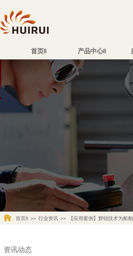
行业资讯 (48, 218)
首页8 (39, 51)
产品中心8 (92, 51)
